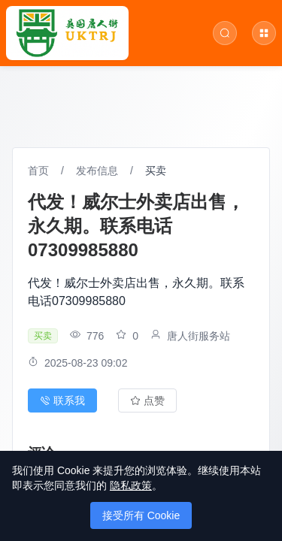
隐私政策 (131, 485)
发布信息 (97, 171)
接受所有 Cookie (141, 515)
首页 (38, 171)
